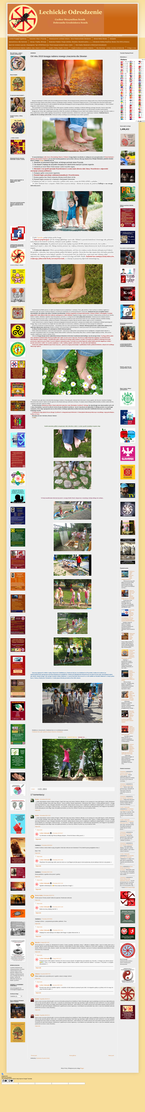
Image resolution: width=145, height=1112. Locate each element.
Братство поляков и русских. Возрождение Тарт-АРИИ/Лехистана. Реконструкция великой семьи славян (41, 45)
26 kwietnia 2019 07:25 (48, 895)
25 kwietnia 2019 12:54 (46, 872)
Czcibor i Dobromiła (44, 833)
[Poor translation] (11, 1080)
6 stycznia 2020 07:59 (45, 974)
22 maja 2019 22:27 (56, 958)
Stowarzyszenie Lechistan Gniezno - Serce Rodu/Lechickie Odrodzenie (70, 38)
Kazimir (37, 999)
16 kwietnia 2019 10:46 (45, 799)
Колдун (41, 160)
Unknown (37, 974)
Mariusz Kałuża (39, 895)
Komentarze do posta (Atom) (42, 1058)
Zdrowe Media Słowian (100, 38)
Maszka (37, 799)
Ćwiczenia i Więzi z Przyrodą (37, 38)
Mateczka (37, 942)
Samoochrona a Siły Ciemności (18, 42)
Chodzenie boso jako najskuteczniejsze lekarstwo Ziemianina (47, 731)
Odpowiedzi (39, 830)
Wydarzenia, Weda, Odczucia (74, 35)
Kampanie (113, 38)
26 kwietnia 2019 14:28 (57, 906)
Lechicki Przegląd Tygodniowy (17, 38)
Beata (121, 866)
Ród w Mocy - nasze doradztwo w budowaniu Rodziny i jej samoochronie (41, 35)
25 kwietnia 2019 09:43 (46, 845)
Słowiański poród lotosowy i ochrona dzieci (98, 35)
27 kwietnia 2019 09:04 (46, 919)
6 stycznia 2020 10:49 (57, 985)
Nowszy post (34, 1055)
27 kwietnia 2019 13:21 (57, 930)
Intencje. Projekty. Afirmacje (38, 42)
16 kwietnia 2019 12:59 (45, 815)
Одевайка (40, 237)
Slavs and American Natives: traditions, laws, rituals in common (27, 48)
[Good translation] (5, 1080)
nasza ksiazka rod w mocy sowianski (126, 868)
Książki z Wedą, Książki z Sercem (59, 48)
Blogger (82, 1068)
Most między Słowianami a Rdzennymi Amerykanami (91, 45)
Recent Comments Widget (130, 887)
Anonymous (123, 771)
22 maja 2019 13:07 (44, 942)
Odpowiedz (37, 810)
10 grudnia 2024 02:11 (45, 999)
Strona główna (13, 35)
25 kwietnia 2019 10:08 (57, 859)
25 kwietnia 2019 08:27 (57, 833)
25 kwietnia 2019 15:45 (57, 883)
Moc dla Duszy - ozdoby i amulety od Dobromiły (110, 48)
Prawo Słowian (118, 35)
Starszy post (111, 1055)
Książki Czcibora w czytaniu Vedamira (82, 48)
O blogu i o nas (131, 48)
